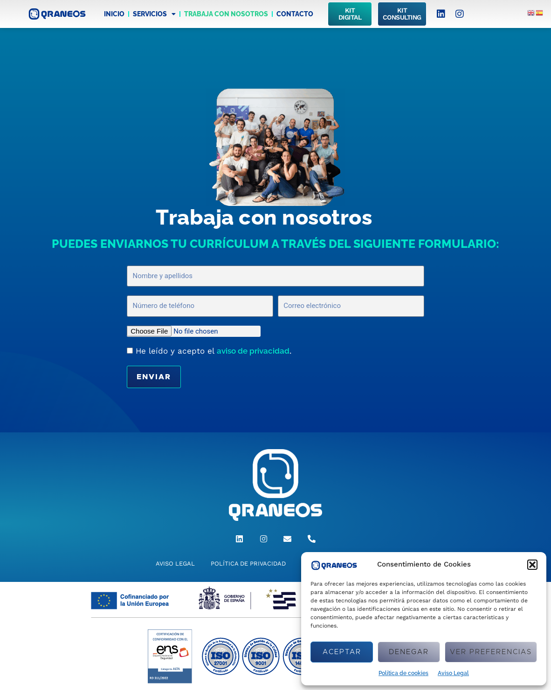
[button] (532, 564)
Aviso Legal (453, 673)
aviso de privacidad (253, 350)
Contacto (294, 14)
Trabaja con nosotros (226, 14)
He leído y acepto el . (214, 350)
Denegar (409, 652)
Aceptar (342, 652)
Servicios (154, 14)
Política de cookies (403, 673)
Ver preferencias (491, 652)
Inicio (114, 14)
